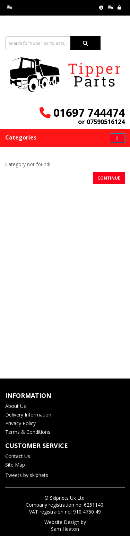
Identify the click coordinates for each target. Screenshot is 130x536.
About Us (15, 406)
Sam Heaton (65, 529)
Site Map (15, 464)
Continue (108, 178)
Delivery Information (28, 414)
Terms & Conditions (27, 432)
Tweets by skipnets (26, 475)
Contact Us (17, 456)
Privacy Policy (20, 423)
